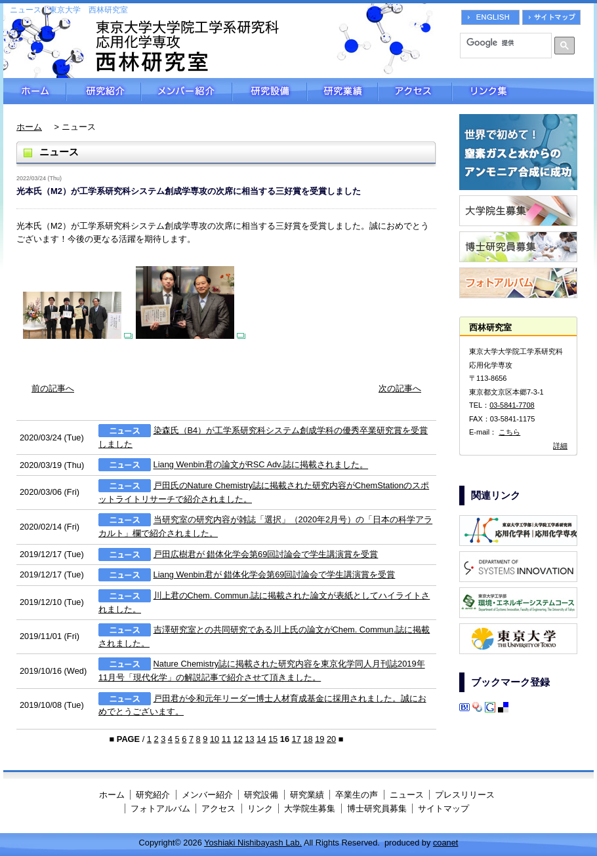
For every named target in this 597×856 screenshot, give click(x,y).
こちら (509, 432)
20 (331, 739)
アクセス (415, 91)
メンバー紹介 (186, 91)
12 (238, 739)
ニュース (407, 795)
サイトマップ (443, 808)
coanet (445, 842)
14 (261, 739)
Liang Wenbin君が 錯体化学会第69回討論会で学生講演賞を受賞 (275, 574)
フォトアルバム (160, 808)
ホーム (34, 91)
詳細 (560, 446)
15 (273, 739)
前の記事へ (52, 388)
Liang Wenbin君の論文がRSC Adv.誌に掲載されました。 (261, 465)
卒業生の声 (356, 795)
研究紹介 (103, 91)
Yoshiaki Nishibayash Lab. (253, 842)
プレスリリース (465, 795)
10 (214, 739)
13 (249, 739)
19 (319, 739)
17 (296, 739)
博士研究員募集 (377, 808)
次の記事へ (400, 388)
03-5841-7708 (512, 405)
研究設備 (269, 91)
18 (307, 739)
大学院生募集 (309, 808)
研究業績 (342, 91)
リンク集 (523, 91)
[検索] (501, 43)
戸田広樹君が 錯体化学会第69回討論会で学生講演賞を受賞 (266, 554)
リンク (260, 808)
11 (226, 739)
